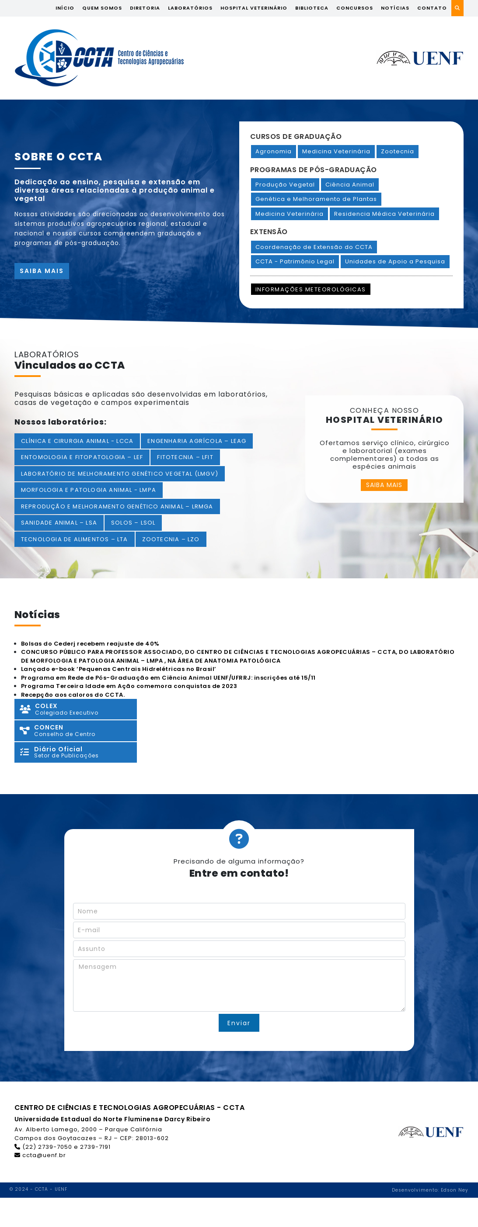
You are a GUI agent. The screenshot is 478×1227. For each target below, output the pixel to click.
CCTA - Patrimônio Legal (295, 261)
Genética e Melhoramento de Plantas (316, 199)
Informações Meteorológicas (310, 289)
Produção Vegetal (285, 184)
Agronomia (273, 151)
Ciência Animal (349, 184)
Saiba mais (42, 270)
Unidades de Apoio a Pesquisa (395, 261)
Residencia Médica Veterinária (384, 214)
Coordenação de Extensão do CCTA (314, 247)
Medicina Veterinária (336, 151)
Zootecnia (397, 151)
